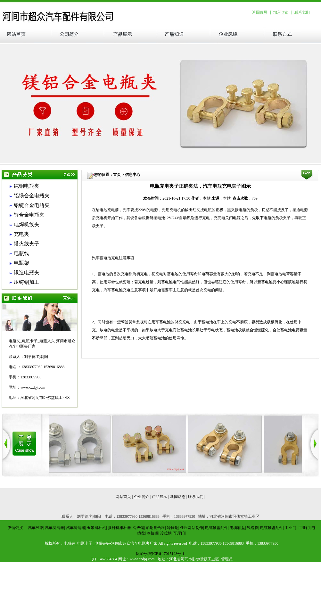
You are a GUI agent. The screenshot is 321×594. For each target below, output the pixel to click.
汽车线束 (35, 527)
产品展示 (159, 496)
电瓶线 (21, 253)
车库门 (179, 533)
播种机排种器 (119, 527)
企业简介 (141, 496)
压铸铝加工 (26, 282)
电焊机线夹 (26, 224)
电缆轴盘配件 (216, 527)
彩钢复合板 (155, 527)
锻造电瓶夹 (26, 272)
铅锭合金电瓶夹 (32, 205)
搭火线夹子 (26, 243)
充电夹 (21, 234)
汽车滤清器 (54, 527)
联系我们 (195, 496)
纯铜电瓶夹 (26, 186)
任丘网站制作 (191, 527)
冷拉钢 (152, 533)
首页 (117, 174)
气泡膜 (252, 527)
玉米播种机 (96, 527)
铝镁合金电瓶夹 (32, 195)
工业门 (290, 527)
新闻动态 (177, 496)
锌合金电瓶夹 (29, 215)
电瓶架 (21, 263)
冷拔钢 (138, 527)
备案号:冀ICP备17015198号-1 (160, 553)
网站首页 (123, 496)
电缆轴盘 (237, 527)
